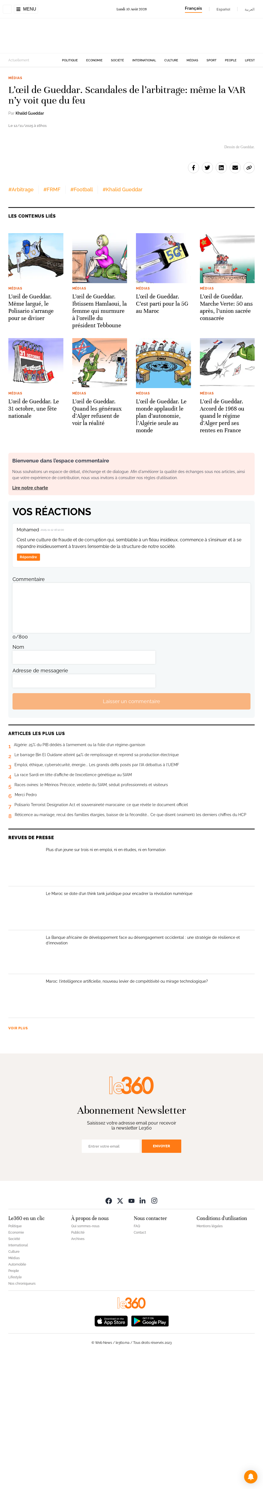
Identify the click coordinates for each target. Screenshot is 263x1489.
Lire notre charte (30, 619)
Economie (94, 60)
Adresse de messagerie (40, 802)
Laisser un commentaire (131, 833)
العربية (250, 9)
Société (117, 60)
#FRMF (52, 321)
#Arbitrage (21, 321)
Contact (140, 1364)
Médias (192, 60)
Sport (212, 60)
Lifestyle (252, 60)
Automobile (17, 1396)
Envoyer (161, 1278)
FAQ (137, 1358)
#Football (81, 321)
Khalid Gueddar (30, 113)
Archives (78, 1370)
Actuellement (18, 60)
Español (223, 9)
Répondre (28, 689)
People (231, 60)
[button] (250, 1476)
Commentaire (29, 711)
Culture (171, 60)
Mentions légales (210, 1358)
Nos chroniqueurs (22, 1415)
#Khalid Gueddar (123, 321)
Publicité (78, 1364)
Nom (18, 779)
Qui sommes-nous (85, 1358)
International (144, 60)
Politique (70, 60)
